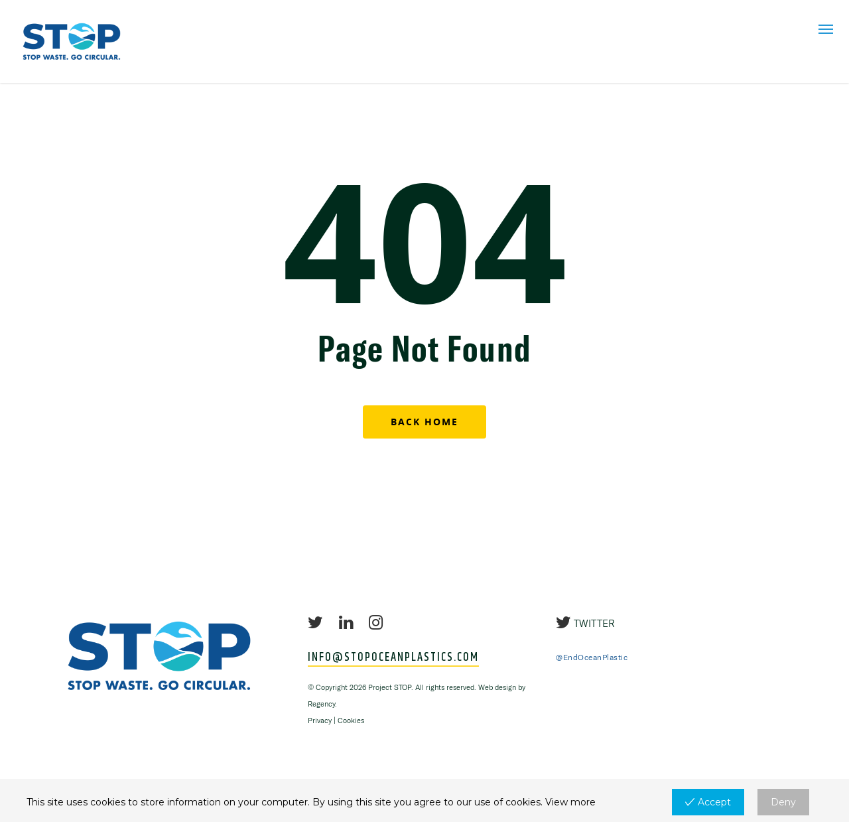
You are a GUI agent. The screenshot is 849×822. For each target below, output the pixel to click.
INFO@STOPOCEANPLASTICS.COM (393, 658)
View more (570, 802)
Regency (321, 704)
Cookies (351, 720)
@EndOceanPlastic (591, 657)
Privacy (320, 720)
